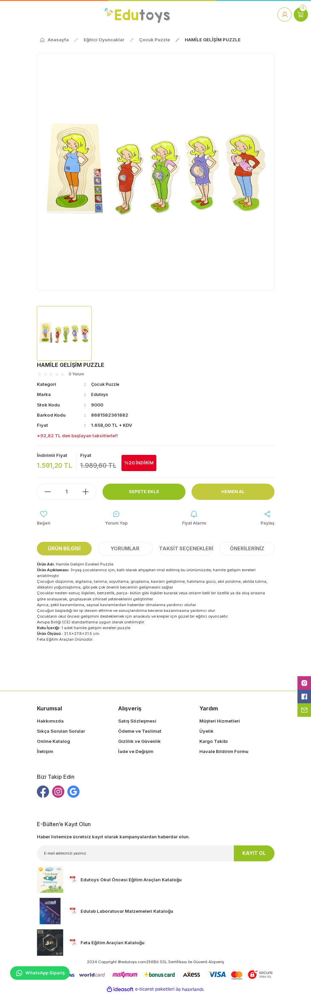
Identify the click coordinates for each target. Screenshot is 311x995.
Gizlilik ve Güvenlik (139, 742)
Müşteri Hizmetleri (219, 721)
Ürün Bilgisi (64, 549)
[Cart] (301, 14)
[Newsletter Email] (155, 854)
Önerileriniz (247, 549)
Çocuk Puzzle (106, 384)
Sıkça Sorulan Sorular (61, 731)
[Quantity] (66, 492)
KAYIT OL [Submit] (254, 854)
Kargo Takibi (213, 742)
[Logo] (137, 14)
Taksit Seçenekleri (186, 549)
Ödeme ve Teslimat (139, 731)
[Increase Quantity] (89, 492)
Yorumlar (125, 549)
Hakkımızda (50, 721)
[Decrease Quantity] (44, 492)
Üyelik (206, 731)
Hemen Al (233, 491)
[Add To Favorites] (44, 518)
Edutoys (100, 394)
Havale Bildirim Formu (223, 752)
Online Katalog (53, 742)
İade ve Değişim (135, 752)
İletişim (45, 752)
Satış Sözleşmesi (137, 721)
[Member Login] (284, 14)
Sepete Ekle (144, 491)
